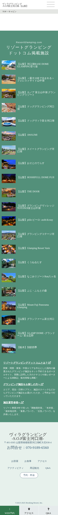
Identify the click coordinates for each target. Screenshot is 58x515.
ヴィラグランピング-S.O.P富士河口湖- (28, 436)
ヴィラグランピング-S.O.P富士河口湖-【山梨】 (15, 5)
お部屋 (14, 461)
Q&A (47, 468)
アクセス (42, 461)
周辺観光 (34, 468)
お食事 (27, 461)
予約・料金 (29, 475)
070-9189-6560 (37, 448)
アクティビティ (15, 468)
